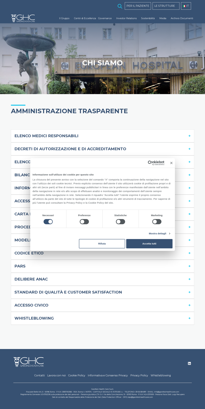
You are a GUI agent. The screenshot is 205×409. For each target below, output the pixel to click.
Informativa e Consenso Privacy (108, 375)
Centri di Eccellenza (85, 18)
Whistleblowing (161, 375)
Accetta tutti (149, 243)
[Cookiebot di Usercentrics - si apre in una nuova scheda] (150, 163)
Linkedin (189, 364)
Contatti (39, 375)
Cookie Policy (76, 375)
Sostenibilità (148, 18)
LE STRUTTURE (164, 5)
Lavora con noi (56, 375)
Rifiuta (102, 243)
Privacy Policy (139, 375)
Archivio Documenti (182, 18)
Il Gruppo (64, 18)
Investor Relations (126, 18)
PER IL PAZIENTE (138, 5)
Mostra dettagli (157, 233)
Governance (105, 18)
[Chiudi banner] (171, 163)
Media (162, 18)
